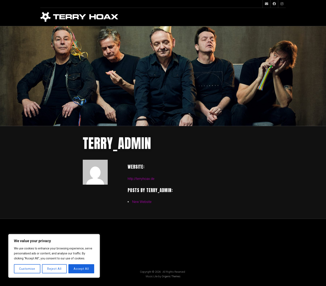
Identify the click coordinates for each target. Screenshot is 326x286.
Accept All (81, 268)
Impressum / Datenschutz (61, 240)
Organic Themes (171, 276)
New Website (142, 202)
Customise (27, 268)
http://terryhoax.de (141, 179)
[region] (54, 256)
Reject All (54, 268)
